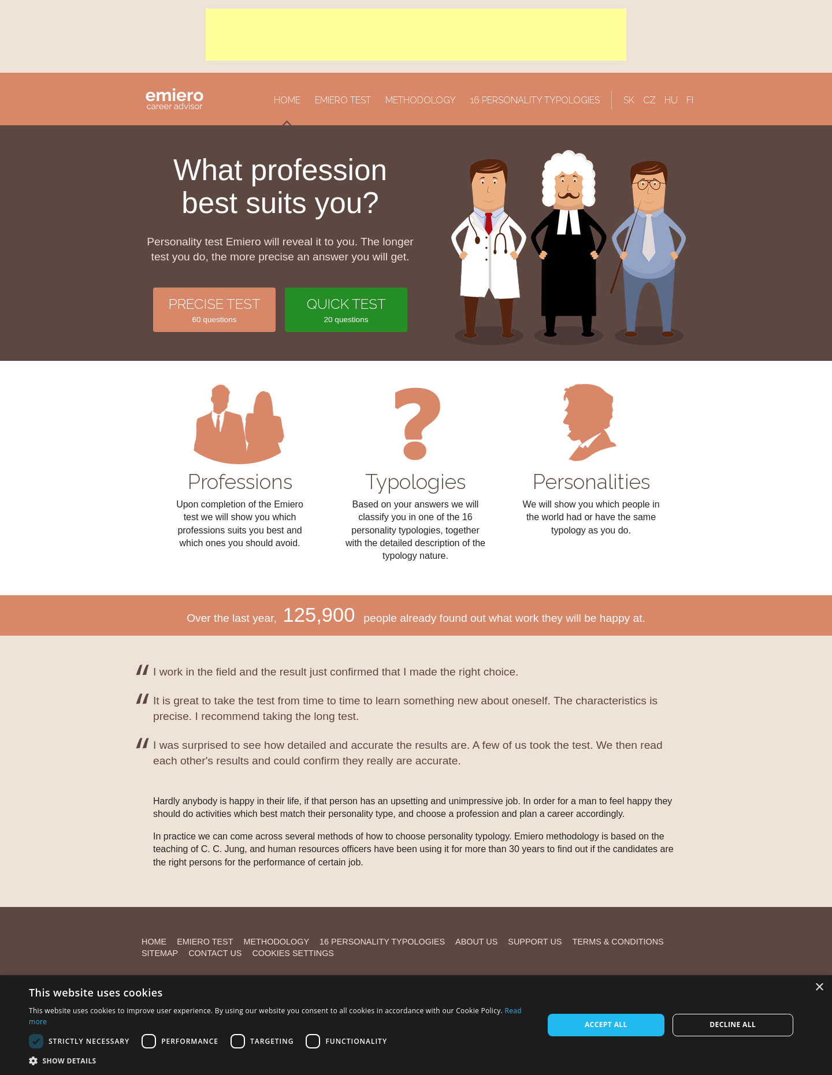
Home (287, 100)
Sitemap (160, 953)
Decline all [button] (733, 1024)
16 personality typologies (535, 100)
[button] (279, 1060)
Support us (535, 941)
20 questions (346, 309)
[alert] (416, 1025)
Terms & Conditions (617, 941)
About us (476, 941)
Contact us (215, 953)
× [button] (819, 987)
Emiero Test (343, 100)
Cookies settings (293, 953)
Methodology (420, 100)
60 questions (214, 309)
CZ (649, 100)
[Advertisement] (416, 35)
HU (671, 100)
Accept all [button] (606, 1024)
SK (628, 100)
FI (689, 100)
